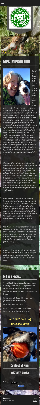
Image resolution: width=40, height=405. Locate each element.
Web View (35, 401)
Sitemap (9, 398)
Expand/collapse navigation (20, 3)
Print (5, 398)
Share (20, 385)
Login (35, 398)
